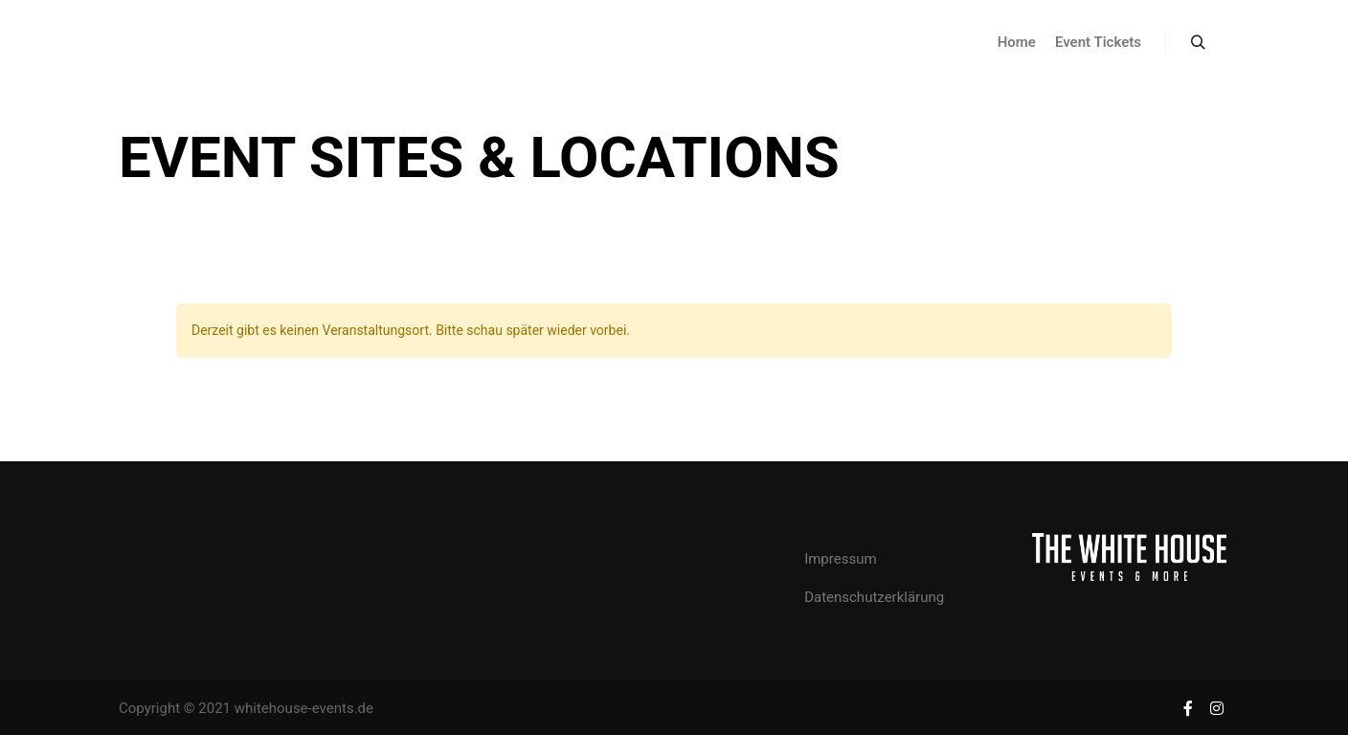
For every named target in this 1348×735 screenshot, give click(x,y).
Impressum (840, 559)
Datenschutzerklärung (874, 597)
